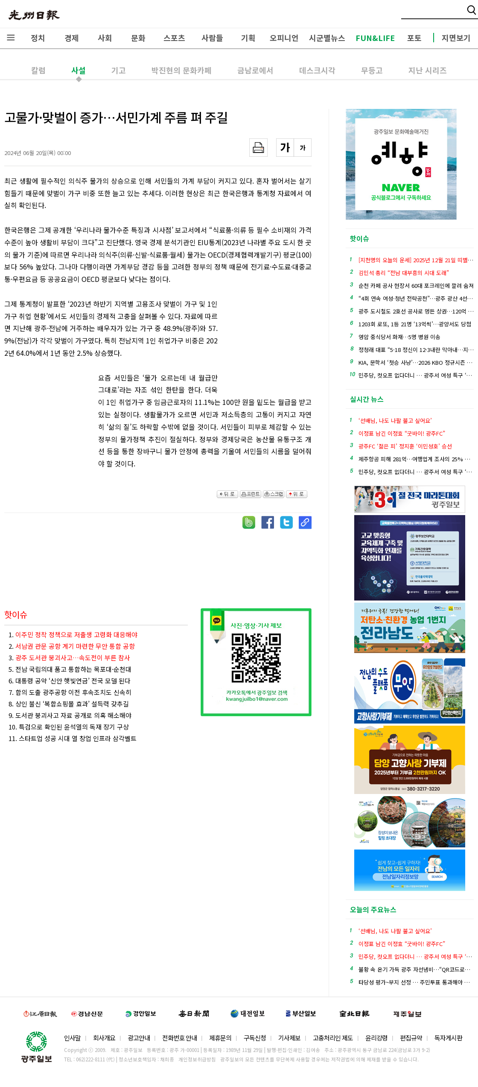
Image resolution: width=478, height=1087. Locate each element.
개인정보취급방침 (197, 1059)
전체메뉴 (10, 37)
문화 (138, 37)
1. (73, 634)
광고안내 (139, 1037)
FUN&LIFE (375, 37)
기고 (118, 70)
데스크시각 (317, 70)
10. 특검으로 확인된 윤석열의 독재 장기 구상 (69, 726)
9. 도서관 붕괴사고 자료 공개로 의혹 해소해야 (70, 715)
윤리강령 (376, 1037)
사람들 (212, 37)
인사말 (72, 1037)
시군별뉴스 (327, 37)
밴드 (407, 15)
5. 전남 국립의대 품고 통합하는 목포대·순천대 (70, 669)
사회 (105, 37)
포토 (414, 37)
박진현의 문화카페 (182, 70)
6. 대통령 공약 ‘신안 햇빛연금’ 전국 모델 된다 (70, 680)
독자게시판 (448, 1037)
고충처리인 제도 (333, 1037)
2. (72, 646)
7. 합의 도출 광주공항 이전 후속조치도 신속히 (70, 692)
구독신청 (255, 1037)
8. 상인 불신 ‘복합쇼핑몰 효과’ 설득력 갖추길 (69, 703)
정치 (38, 37)
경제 (71, 37)
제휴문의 (220, 1037)
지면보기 (456, 37)
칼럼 (38, 70)
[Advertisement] (269, 344)
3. (69, 657)
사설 (78, 70)
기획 (248, 37)
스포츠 (174, 37)
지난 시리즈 (427, 70)
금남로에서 (255, 70)
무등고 (372, 70)
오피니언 (284, 37)
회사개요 (104, 1037)
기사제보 (289, 1037)
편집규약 (411, 1037)
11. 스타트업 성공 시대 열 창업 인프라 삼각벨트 (73, 738)
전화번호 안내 (179, 1037)
